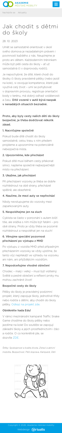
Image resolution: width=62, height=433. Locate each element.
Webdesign (31, 430)
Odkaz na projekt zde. (25, 304)
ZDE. (16, 337)
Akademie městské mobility (40, 425)
